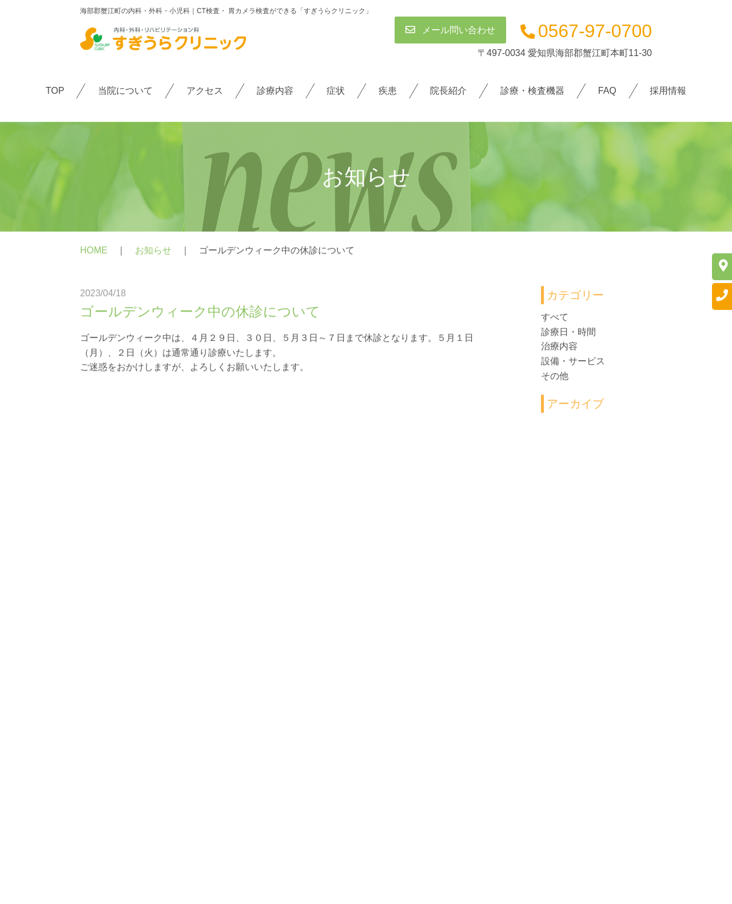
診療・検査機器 (532, 90)
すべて (554, 320)
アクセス (204, 90)
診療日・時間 (568, 335)
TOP (55, 90)
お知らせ (153, 253)
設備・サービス (573, 364)
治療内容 (559, 350)
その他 (554, 379)
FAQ (607, 90)
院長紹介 (448, 90)
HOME (94, 253)
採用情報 (668, 90)
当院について (125, 90)
